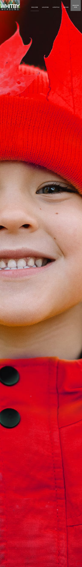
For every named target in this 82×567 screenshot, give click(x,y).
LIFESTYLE (56, 7)
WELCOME (34, 7)
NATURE (66, 7)
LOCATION (45, 7)
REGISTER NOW (76, 6)
